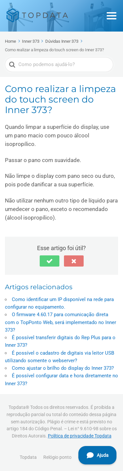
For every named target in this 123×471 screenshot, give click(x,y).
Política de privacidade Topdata (80, 435)
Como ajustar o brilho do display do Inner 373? (63, 368)
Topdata (28, 457)
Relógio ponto (57, 457)
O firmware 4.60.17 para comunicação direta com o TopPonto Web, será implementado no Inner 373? (60, 322)
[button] (49, 261)
